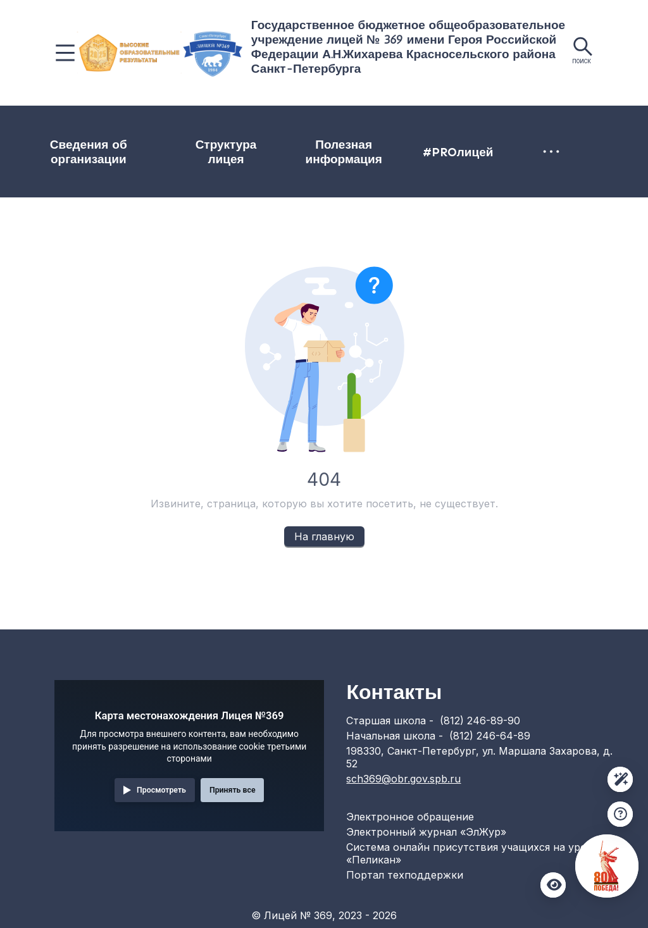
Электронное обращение (410, 816)
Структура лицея (173, 159)
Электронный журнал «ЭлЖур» (426, 832)
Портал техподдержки (404, 875)
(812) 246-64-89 (489, 735)
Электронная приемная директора (487, 159)
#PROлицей (379, 159)
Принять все (232, 790)
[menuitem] (62, 159)
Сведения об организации (62, 159)
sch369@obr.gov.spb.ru (403, 778)
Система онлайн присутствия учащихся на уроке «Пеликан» (472, 853)
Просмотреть (161, 790)
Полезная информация (278, 159)
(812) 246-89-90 (480, 720)
